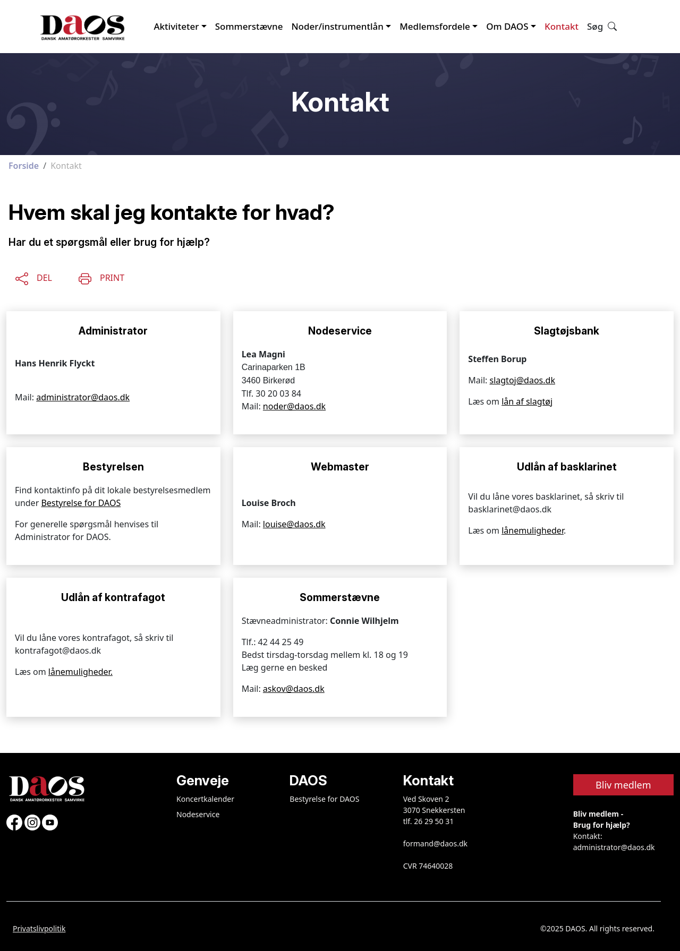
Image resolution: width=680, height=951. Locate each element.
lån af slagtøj (527, 401)
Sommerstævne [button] (249, 26)
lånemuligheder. (80, 672)
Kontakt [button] (562, 26)
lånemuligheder (533, 530)
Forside (23, 166)
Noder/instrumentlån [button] (337, 26)
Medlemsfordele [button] (435, 26)
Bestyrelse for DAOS (81, 503)
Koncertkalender (205, 799)
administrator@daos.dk (83, 397)
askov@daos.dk (294, 689)
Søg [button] (602, 26)
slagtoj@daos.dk (522, 380)
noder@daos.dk (294, 406)
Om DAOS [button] (507, 26)
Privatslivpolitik (39, 928)
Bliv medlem (623, 784)
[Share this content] (33, 276)
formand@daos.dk (435, 843)
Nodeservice (197, 814)
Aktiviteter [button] (176, 26)
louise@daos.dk (294, 524)
